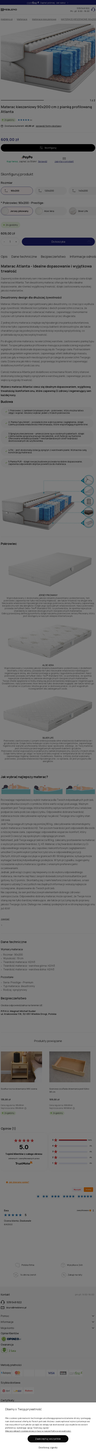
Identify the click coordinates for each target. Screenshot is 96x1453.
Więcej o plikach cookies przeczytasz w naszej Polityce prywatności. (38, 1431)
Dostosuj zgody (48, 1447)
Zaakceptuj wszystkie (48, 1438)
